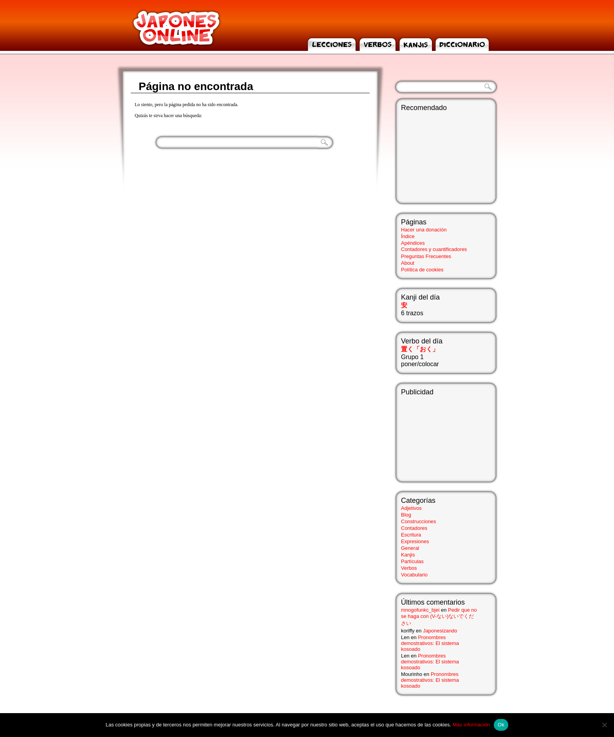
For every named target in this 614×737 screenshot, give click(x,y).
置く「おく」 (420, 349)
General (410, 548)
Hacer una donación (423, 230)
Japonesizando (440, 631)
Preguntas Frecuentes (426, 256)
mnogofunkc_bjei (420, 610)
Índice (408, 236)
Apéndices (413, 243)
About (407, 263)
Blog (406, 515)
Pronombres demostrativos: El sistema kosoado (430, 643)
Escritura (411, 535)
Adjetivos (411, 508)
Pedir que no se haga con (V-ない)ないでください (439, 616)
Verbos (409, 568)
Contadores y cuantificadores (434, 249)
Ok (501, 725)
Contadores (414, 528)
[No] (604, 725)
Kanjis (408, 555)
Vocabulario (414, 575)
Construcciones (418, 521)
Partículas (412, 561)
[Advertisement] (440, 435)
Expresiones (415, 541)
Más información (471, 725)
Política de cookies (422, 270)
